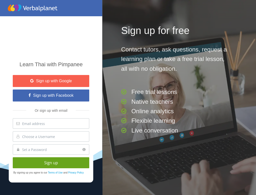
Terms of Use (56, 172)
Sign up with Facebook (51, 95)
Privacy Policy (76, 172)
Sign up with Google (51, 81)
